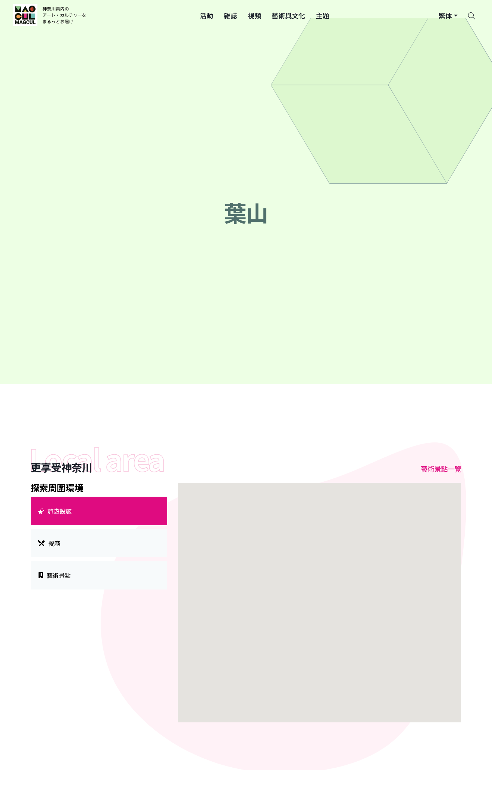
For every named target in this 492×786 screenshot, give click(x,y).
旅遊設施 (55, 510)
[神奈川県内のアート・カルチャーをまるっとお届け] (50, 15)
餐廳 (49, 543)
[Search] (471, 15)
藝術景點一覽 (441, 468)
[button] (207, 15)
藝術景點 (54, 575)
